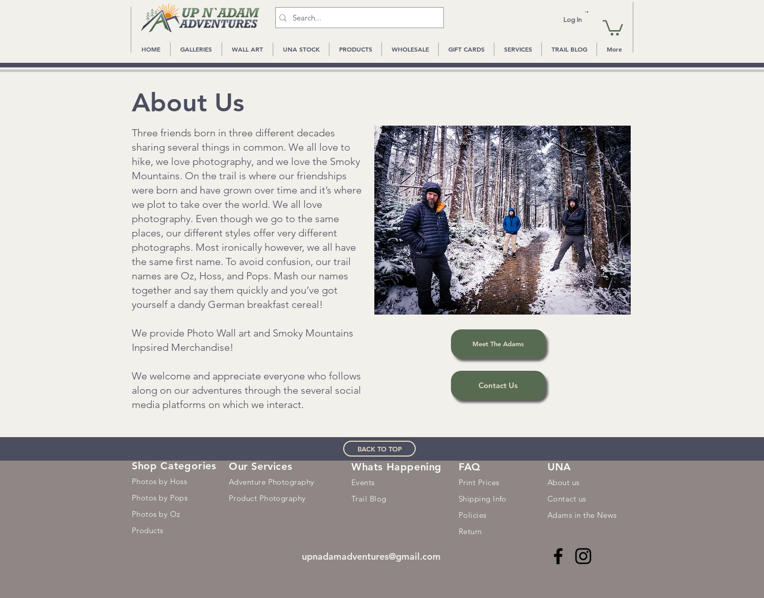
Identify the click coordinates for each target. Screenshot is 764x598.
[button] (586, 12)
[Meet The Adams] (498, 343)
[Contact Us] (498, 385)
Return (470, 531)
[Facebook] (558, 556)
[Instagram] (583, 556)
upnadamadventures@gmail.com (371, 556)
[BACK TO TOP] (379, 449)
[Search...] (357, 18)
